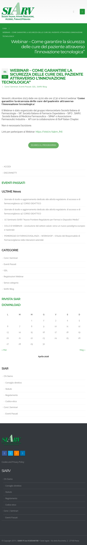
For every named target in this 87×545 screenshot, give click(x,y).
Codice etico (11, 401)
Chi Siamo (8, 376)
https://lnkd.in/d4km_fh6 (49, 131)
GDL (34, 87)
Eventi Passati (25, 87)
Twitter (10, 453)
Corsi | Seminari (11, 87)
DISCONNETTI (10, 173)
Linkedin (22, 453)
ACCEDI (7, 166)
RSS (16, 453)
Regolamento (11, 395)
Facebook (4, 453)
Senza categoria (11, 283)
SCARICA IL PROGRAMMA (43, 145)
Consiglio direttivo (13, 383)
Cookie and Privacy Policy (13, 462)
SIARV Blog (42, 87)
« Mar (4, 350)
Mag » (82, 350)
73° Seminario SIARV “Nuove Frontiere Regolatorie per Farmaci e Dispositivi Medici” (41, 220)
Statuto (8, 389)
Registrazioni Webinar (13, 276)
